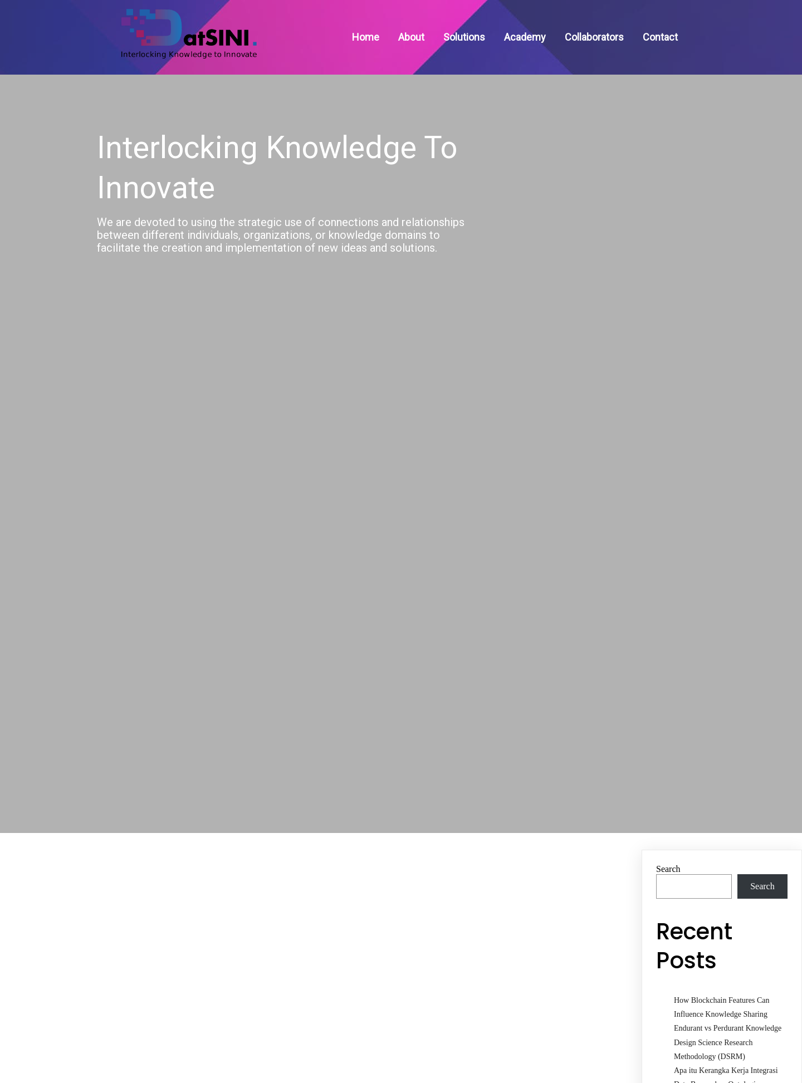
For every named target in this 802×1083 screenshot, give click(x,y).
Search (668, 860)
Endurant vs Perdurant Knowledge (727, 1020)
